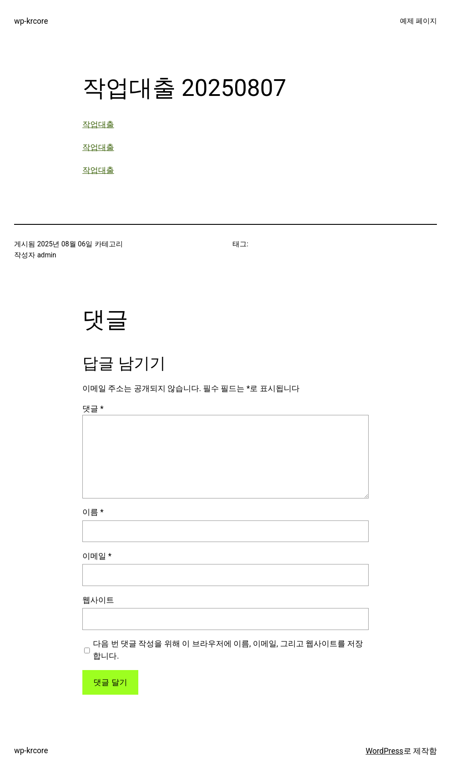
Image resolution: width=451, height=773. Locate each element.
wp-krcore (31, 21)
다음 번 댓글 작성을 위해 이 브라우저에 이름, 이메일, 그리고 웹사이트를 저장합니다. (228, 649)
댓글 (93, 408)
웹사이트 (98, 600)
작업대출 (98, 124)
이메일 (96, 556)
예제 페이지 (418, 21)
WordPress (384, 751)
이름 (93, 512)
